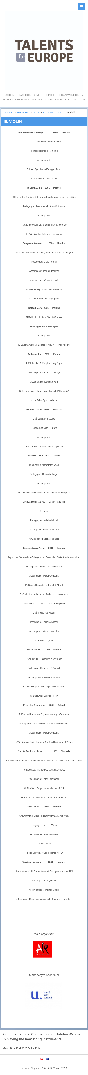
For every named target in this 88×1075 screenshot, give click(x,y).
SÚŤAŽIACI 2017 (53, 112)
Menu (81, 6)
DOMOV (8, 112)
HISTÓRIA (23, 112)
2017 (36, 112)
